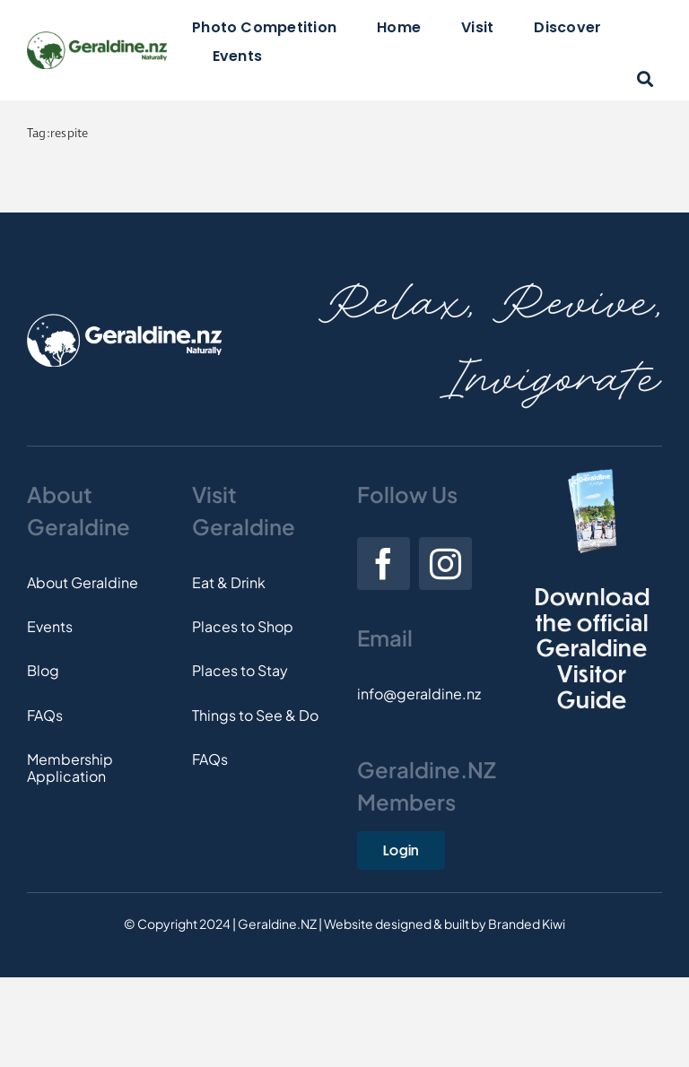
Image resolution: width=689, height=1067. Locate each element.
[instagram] (445, 563)
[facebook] (383, 563)
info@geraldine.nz (419, 693)
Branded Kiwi (526, 923)
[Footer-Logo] (124, 320)
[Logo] (97, 38)
